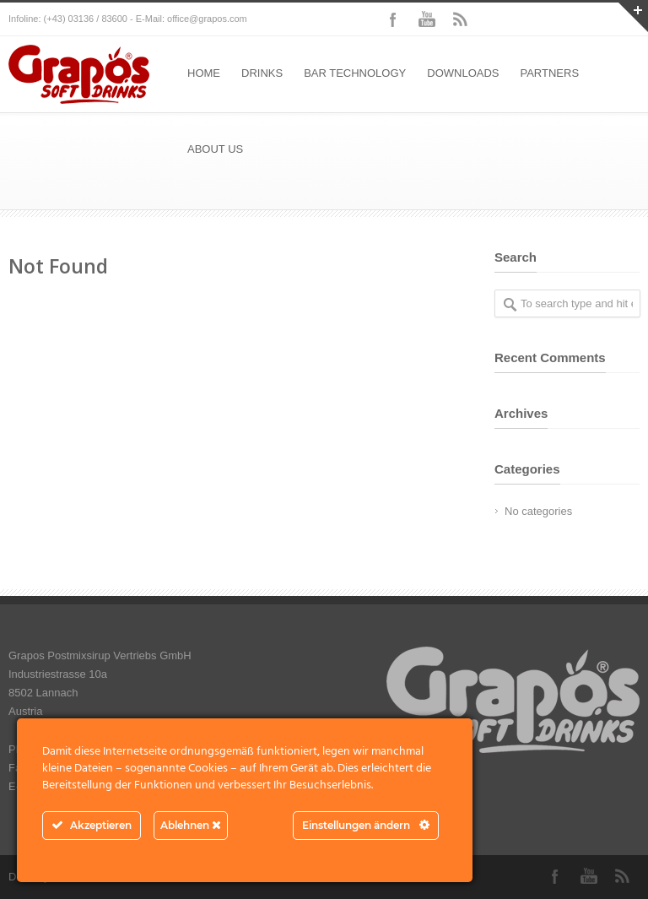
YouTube (427, 19)
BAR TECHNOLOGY (355, 73)
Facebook (393, 19)
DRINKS (262, 73)
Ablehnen (190, 825)
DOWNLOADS (463, 73)
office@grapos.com (207, 19)
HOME (203, 73)
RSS (461, 19)
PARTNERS (549, 73)
